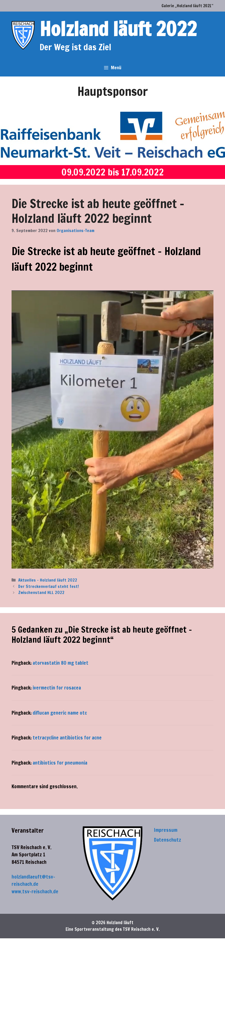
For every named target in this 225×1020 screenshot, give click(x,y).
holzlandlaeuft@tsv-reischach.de (33, 880)
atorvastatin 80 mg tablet (60, 662)
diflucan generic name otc (60, 712)
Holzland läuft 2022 (118, 28)
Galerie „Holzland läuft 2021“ (187, 6)
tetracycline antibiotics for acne (67, 737)
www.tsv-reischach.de (35, 891)
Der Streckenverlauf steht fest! (48, 586)
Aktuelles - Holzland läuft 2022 (47, 580)
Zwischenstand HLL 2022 (41, 592)
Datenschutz (167, 839)
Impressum (165, 830)
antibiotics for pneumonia (60, 762)
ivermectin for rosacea (57, 687)
